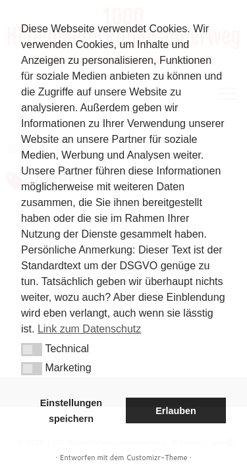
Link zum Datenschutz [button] (89, 328)
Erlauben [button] (175, 411)
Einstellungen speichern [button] (71, 411)
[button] (31, 349)
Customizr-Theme (156, 457)
